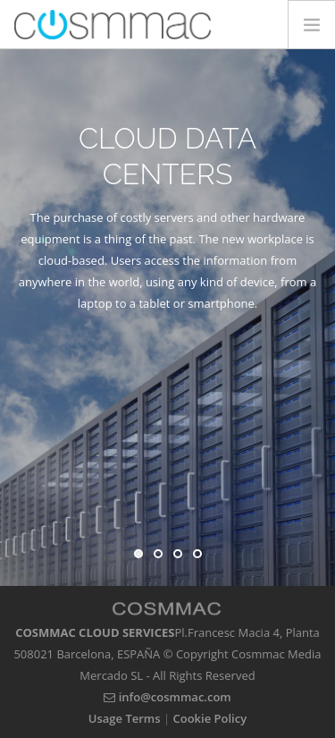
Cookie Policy (210, 718)
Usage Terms (124, 718)
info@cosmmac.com (167, 697)
